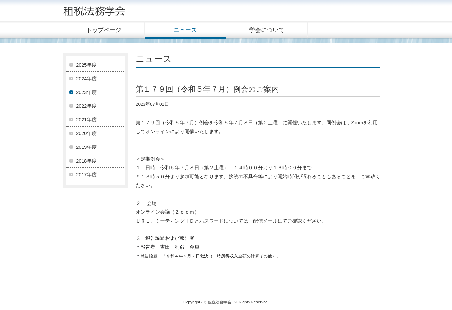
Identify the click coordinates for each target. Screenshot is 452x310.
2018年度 (86, 160)
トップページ (103, 30)
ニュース (185, 30)
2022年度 (86, 106)
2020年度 (86, 133)
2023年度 (86, 92)
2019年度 (86, 147)
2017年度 (86, 174)
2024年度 (86, 78)
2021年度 (86, 119)
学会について (266, 30)
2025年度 (86, 65)
